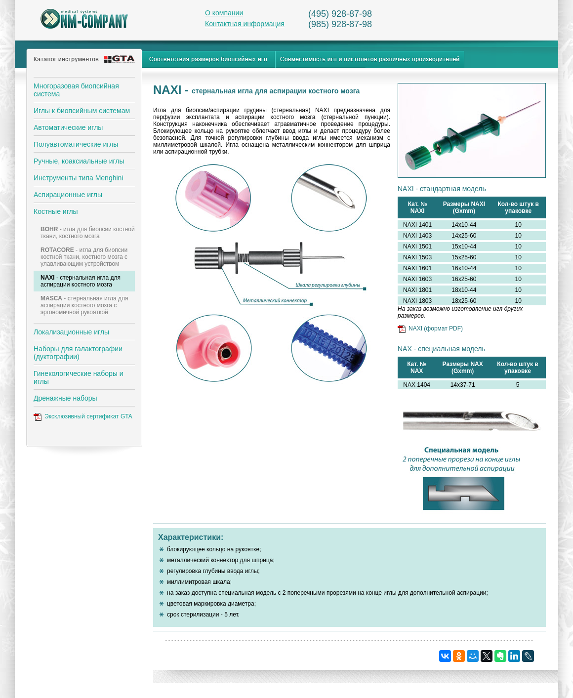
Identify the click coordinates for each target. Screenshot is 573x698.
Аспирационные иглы (68, 195)
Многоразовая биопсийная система (76, 90)
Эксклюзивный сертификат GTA (88, 416)
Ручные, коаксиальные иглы (79, 161)
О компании (224, 13)
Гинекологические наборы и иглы (78, 377)
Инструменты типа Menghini (78, 178)
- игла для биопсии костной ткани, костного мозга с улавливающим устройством (84, 256)
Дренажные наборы (65, 398)
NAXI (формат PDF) (436, 328)
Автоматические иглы (68, 127)
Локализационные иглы (71, 332)
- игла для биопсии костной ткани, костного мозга (88, 233)
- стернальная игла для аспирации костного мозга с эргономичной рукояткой (84, 305)
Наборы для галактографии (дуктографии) (78, 353)
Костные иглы (56, 211)
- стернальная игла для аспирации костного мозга (81, 281)
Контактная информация (245, 24)
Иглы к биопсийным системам (82, 111)
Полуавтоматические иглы (76, 144)
